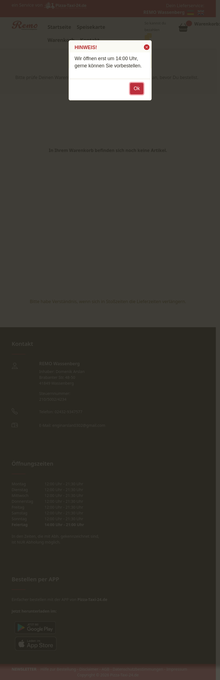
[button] (146, 47)
